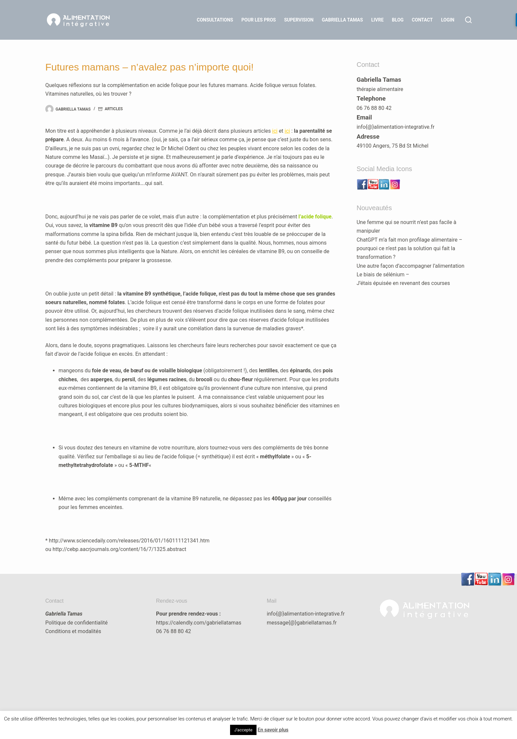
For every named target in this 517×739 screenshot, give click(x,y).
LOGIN (447, 20)
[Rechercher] (468, 20)
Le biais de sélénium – (383, 274)
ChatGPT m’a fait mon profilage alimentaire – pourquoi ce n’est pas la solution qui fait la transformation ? (409, 248)
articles (114, 109)
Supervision (298, 20)
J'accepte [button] (243, 729)
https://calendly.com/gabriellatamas (198, 623)
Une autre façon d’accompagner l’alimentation (410, 266)
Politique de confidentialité (76, 623)
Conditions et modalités (73, 631)
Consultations (215, 20)
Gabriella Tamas (342, 20)
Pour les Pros (258, 20)
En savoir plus (273, 730)
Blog (398, 20)
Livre (377, 20)
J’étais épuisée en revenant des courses (403, 283)
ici (274, 131)
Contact (422, 20)
